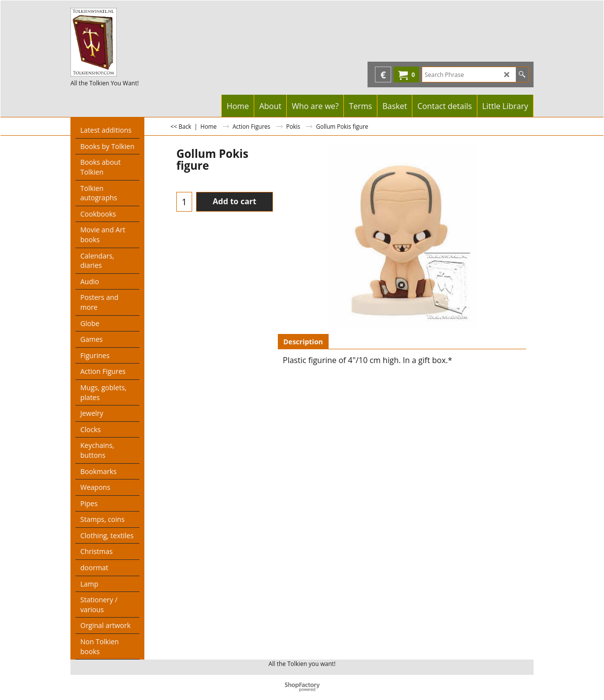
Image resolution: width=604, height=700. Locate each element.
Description (303, 341)
